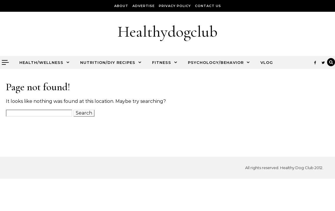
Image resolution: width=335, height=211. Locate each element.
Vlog (266, 62)
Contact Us (208, 6)
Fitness (161, 62)
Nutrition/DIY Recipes (107, 62)
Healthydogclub (167, 31)
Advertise (143, 6)
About (121, 6)
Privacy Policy (175, 6)
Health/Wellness (41, 62)
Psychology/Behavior (216, 62)
